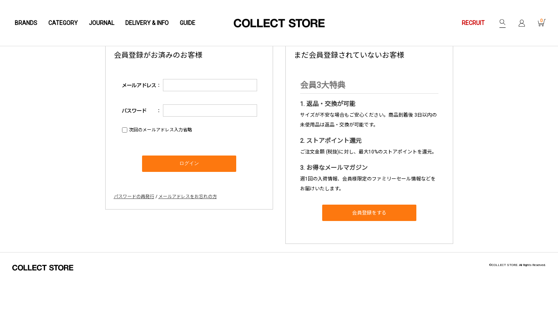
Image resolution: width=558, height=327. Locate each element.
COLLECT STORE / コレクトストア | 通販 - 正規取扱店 (279, 23)
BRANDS (26, 23)
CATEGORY (63, 23)
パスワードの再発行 (134, 236)
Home (48, 70)
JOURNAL (101, 23)
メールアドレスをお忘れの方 (187, 236)
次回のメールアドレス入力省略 (160, 170)
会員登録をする (369, 253)
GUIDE (187, 23)
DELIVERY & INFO (147, 23)
